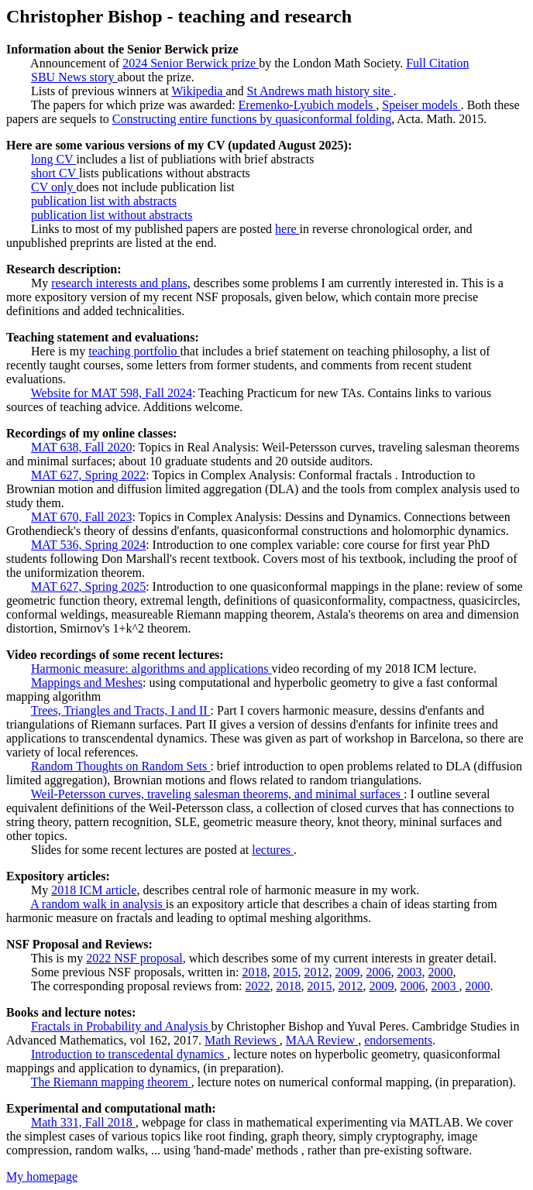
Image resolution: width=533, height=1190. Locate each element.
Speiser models (421, 104)
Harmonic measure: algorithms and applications (151, 668)
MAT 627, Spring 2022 (88, 475)
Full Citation (437, 63)
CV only (53, 187)
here (287, 228)
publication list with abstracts (104, 200)
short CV (55, 173)
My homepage (41, 1176)
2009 (347, 972)
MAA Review (322, 1040)
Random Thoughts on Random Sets (120, 766)
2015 (285, 972)
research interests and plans (119, 283)
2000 (440, 972)
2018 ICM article (93, 890)
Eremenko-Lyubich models (308, 104)
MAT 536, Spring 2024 (88, 544)
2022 (258, 986)
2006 (378, 972)
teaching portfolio (134, 351)
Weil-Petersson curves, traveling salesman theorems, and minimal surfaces (217, 794)
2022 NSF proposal (134, 958)
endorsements (398, 1040)
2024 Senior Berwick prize (190, 63)
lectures (273, 849)
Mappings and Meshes (87, 682)
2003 (409, 972)
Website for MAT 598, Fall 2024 (111, 393)
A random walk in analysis (98, 904)
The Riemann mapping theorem (111, 1082)
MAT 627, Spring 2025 (88, 586)
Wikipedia (198, 91)
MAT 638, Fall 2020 (81, 447)
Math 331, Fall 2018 (83, 1122)
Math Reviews (242, 1040)
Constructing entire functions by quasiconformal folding (251, 118)
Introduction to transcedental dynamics (129, 1054)
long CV (53, 159)
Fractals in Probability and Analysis (121, 1026)
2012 (316, 972)
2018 (254, 972)
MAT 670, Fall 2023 (81, 516)
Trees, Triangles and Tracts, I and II (121, 710)
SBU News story (74, 77)
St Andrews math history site (320, 91)
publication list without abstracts (111, 214)
